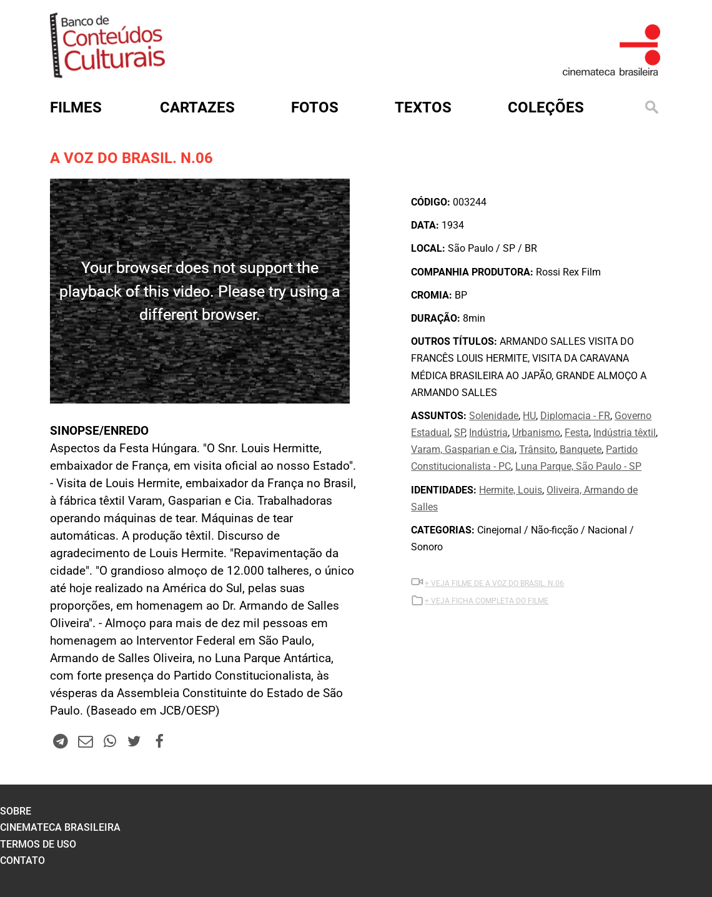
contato (22, 860)
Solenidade (493, 416)
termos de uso (38, 844)
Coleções (546, 107)
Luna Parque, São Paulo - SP (578, 466)
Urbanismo (536, 433)
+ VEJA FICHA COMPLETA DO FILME (486, 601)
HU (529, 416)
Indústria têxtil (624, 433)
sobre (15, 811)
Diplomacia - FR (575, 416)
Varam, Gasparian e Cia (463, 449)
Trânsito (537, 449)
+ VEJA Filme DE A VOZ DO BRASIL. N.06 (494, 583)
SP (459, 433)
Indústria (488, 433)
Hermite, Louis (510, 490)
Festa (577, 433)
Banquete (580, 449)
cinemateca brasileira (60, 827)
